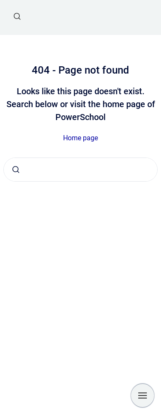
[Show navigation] (142, 395)
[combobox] (80, 169)
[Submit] (16, 169)
